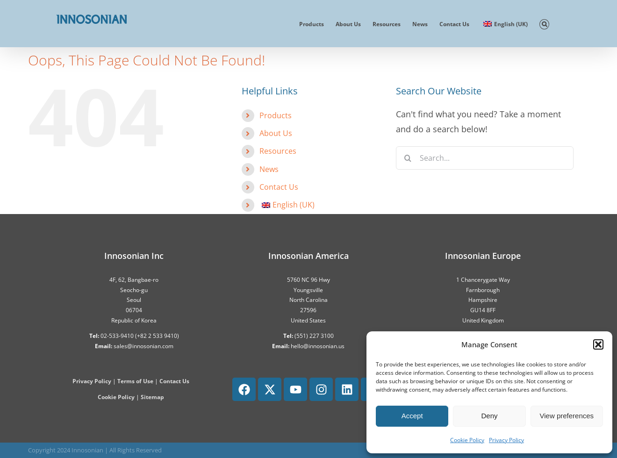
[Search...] (485, 158)
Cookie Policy (467, 440)
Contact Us (278, 187)
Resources (277, 151)
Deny (489, 416)
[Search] (407, 158)
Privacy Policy (506, 440)
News (269, 169)
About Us (275, 133)
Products (275, 115)
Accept (412, 416)
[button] (598, 344)
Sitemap (152, 397)
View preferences (567, 416)
